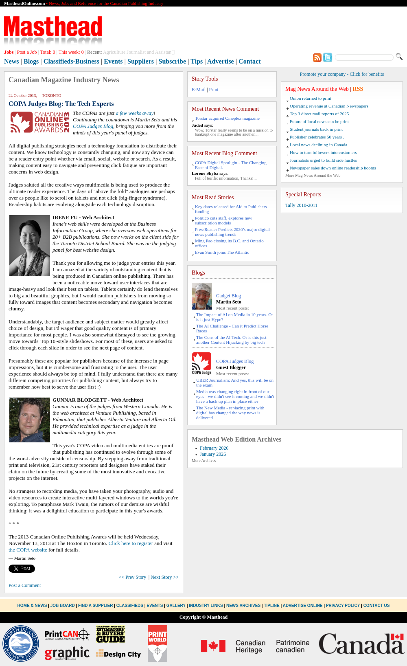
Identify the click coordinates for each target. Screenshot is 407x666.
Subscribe (172, 61)
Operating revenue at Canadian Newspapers (329, 105)
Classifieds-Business (71, 61)
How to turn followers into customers (323, 152)
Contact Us (376, 605)
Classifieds (129, 605)
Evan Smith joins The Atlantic (222, 252)
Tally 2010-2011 (301, 205)
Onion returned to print (310, 98)
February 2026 (214, 448)
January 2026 (213, 454)
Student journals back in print (316, 129)
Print (213, 89)
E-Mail (199, 89)
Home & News (33, 605)
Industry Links (206, 605)
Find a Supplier (95, 605)
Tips (196, 61)
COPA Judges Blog (93, 126)
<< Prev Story (133, 577)
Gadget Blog (228, 296)
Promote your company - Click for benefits (342, 74)
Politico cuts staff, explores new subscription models (223, 220)
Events (113, 61)
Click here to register (131, 543)
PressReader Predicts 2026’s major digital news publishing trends (232, 232)
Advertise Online (303, 605)
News (11, 61)
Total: (47, 52)
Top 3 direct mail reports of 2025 (319, 113)
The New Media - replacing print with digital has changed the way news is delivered (230, 412)
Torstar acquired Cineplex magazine (227, 118)
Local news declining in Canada (318, 144)
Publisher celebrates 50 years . (317, 136)
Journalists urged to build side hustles (323, 160)
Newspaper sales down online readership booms (333, 167)
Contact (249, 61)
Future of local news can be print (319, 121)
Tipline (271, 605)
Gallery (176, 605)
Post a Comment (25, 585)
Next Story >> (165, 577)
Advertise (220, 61)
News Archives (243, 605)
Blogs (31, 61)
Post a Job (27, 52)
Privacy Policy (343, 605)
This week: (71, 52)
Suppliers (140, 61)
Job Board (62, 605)
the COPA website (28, 550)
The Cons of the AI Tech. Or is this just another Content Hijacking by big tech (231, 340)
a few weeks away (134, 113)
